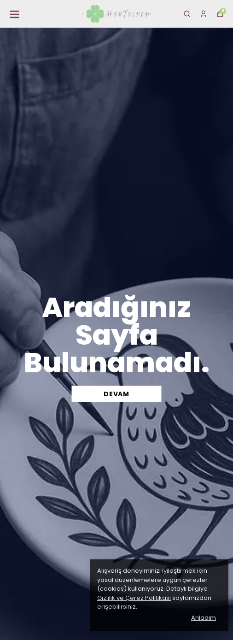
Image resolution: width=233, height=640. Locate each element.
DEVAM (116, 394)
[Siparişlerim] (203, 14)
